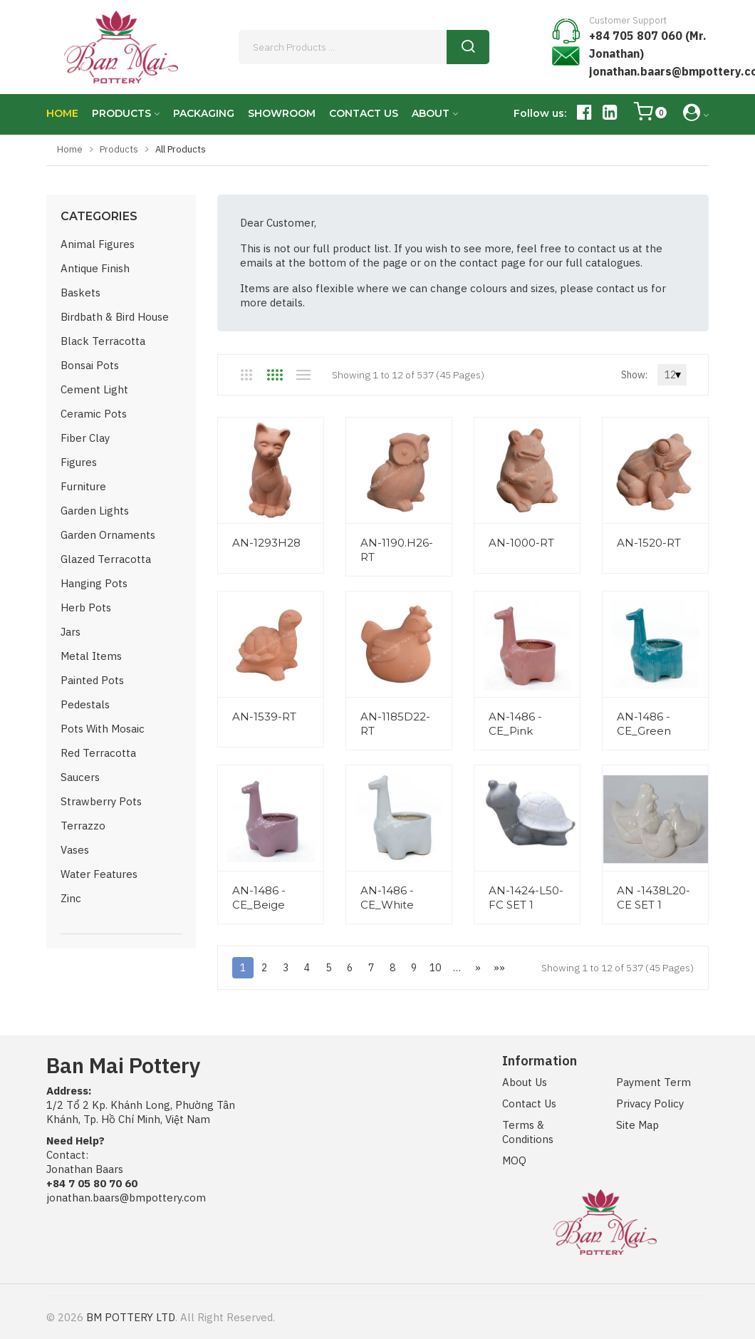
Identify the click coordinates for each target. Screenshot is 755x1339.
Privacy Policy (650, 1103)
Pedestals (85, 704)
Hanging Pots (94, 583)
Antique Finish (95, 268)
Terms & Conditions (527, 1132)
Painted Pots (92, 680)
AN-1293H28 (266, 542)
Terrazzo (83, 825)
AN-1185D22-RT (395, 724)
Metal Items (91, 656)
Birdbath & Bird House (115, 317)
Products (119, 149)
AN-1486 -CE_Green (644, 724)
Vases (75, 850)
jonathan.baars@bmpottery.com (126, 1197)
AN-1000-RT (521, 542)
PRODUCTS (121, 113)
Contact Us (529, 1103)
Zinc (71, 898)
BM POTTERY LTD (130, 1317)
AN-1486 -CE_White (387, 897)
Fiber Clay (85, 438)
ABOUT (430, 113)
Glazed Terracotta (106, 559)
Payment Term (653, 1082)
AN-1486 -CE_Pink (515, 724)
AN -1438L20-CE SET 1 (653, 897)
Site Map (637, 1125)
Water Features (99, 874)
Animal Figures (98, 244)
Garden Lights (95, 510)
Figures (79, 462)
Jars (70, 632)
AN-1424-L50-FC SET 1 (526, 897)
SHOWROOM (282, 113)
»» (499, 967)
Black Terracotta (103, 341)
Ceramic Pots (94, 413)
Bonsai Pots (90, 365)
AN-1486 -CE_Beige (259, 897)
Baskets (80, 292)
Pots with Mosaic (103, 728)
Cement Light (94, 389)
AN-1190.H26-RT (396, 550)
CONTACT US (363, 113)
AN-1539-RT (264, 716)
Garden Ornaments (108, 535)
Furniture (83, 486)
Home (70, 149)
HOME (62, 113)
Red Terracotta (98, 753)
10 (435, 967)
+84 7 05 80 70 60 (91, 1183)
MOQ (514, 1160)
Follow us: (540, 113)
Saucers (80, 777)
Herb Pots (86, 607)
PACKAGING (203, 113)
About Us (524, 1082)
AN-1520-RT (649, 542)
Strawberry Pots (101, 801)
